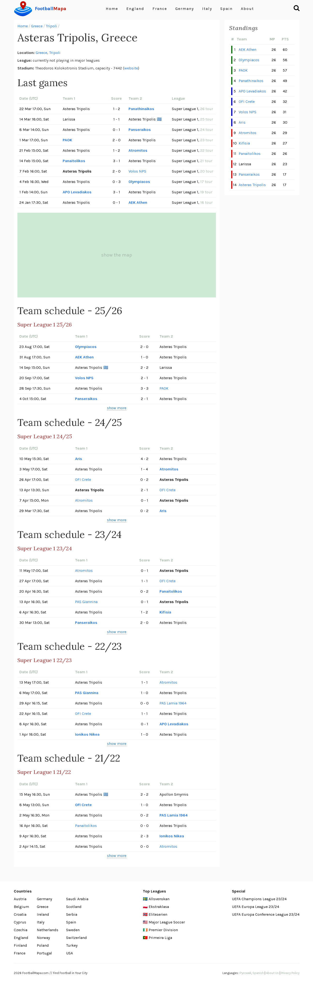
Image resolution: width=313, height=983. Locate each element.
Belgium (21, 906)
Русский (245, 973)
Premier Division (163, 930)
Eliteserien (158, 914)
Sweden (73, 930)
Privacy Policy (290, 973)
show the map (116, 255)
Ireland (43, 914)
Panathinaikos (141, 108)
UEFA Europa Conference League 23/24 (265, 914)
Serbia (71, 914)
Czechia (20, 930)
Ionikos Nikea (87, 734)
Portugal (44, 953)
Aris (78, 458)
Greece (37, 26)
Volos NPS (137, 171)
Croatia (20, 914)
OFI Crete (83, 479)
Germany (184, 8)
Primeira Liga (160, 937)
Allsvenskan (159, 899)
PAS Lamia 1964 (173, 703)
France (160, 8)
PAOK (67, 140)
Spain (226, 8)
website (131, 68)
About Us (272, 973)
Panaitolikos (74, 161)
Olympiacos (139, 181)
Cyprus (20, 922)
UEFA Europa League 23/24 (255, 906)
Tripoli (51, 26)
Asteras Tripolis (252, 184)
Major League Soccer (167, 922)
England (135, 8)
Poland (43, 945)
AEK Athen (138, 202)
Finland (20, 945)
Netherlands (47, 930)
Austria (20, 899)
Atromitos (138, 150)
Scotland (74, 906)
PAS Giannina (86, 601)
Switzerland (76, 937)
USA (69, 953)
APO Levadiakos (77, 192)
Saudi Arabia (77, 899)
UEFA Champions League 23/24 (259, 899)
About (247, 8)
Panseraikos (140, 129)
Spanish (258, 973)
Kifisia (165, 612)
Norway (43, 937)
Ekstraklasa (159, 906)
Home (112, 8)
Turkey (71, 945)
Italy (207, 8)
